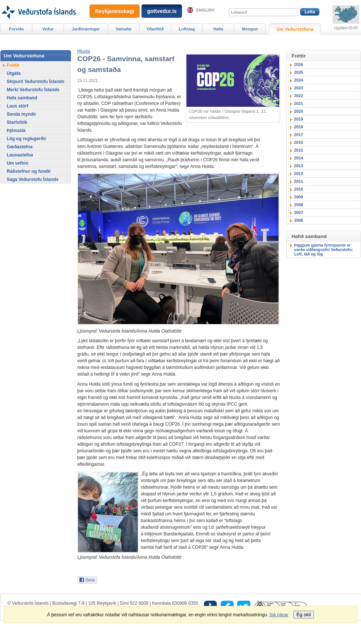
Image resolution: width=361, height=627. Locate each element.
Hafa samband (22, 97)
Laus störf (17, 106)
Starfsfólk (17, 122)
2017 (298, 134)
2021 (298, 103)
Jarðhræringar (86, 29)
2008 (298, 204)
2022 (298, 95)
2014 (298, 158)
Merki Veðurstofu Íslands (33, 89)
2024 (298, 80)
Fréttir (13, 65)
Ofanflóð (155, 29)
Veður (48, 29)
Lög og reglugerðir (26, 138)
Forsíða (16, 29)
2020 (298, 111)
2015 (298, 150)
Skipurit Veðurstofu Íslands (35, 81)
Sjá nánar (278, 614)
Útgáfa (13, 73)
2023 (298, 88)
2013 (298, 166)
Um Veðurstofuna (294, 29)
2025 (298, 72)
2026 (298, 64)
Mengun (250, 29)
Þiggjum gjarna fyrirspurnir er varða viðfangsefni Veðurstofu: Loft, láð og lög (323, 249)
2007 (298, 212)
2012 (298, 173)
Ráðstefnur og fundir (29, 171)
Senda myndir (21, 114)
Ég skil (303, 614)
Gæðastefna (19, 146)
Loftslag (187, 29)
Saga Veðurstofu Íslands (32, 179)
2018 (298, 127)
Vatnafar (124, 29)
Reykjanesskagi (114, 11)
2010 (298, 189)
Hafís (219, 29)
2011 (298, 181)
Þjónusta (16, 130)
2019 (298, 119)
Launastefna (20, 155)
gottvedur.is (161, 11)
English (205, 10)
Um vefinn (17, 163)
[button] (83, 51)
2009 (298, 197)
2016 (298, 142)
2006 (298, 220)
